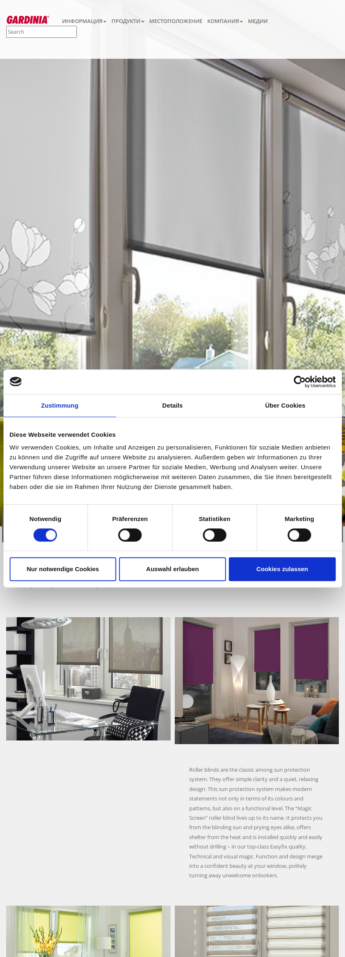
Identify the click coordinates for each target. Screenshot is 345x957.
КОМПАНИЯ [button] (225, 21)
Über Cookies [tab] (285, 405)
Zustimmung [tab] (60, 405)
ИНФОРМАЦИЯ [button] (84, 21)
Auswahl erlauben (172, 568)
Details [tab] (172, 405)
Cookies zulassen (282, 568)
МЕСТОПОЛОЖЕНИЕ (175, 21)
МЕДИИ (258, 21)
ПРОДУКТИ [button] (127, 21)
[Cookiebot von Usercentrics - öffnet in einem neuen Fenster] (300, 382)
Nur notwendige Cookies (63, 568)
